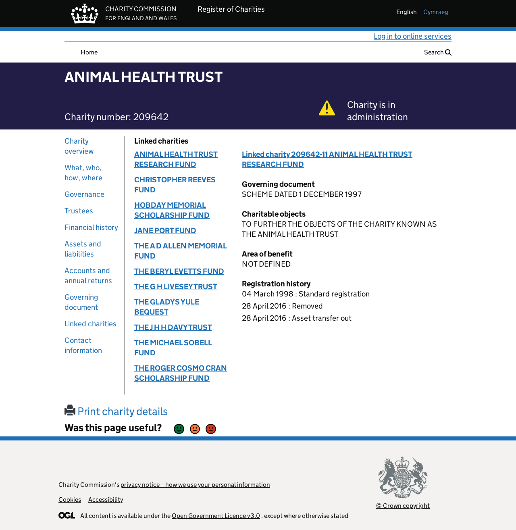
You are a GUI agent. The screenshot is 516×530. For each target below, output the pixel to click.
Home (89, 52)
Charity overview (79, 146)
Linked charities (90, 323)
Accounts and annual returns (88, 275)
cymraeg (435, 12)
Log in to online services (413, 36)
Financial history (91, 227)
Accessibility (105, 499)
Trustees (78, 210)
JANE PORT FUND (165, 230)
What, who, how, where (83, 172)
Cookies (69, 499)
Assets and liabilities (82, 249)
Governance (84, 194)
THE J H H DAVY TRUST (173, 327)
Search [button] (438, 52)
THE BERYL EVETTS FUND (179, 271)
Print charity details (116, 411)
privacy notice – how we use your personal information (195, 484)
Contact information (83, 345)
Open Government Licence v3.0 (216, 516)
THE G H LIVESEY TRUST (175, 286)
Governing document (81, 302)
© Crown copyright (403, 505)
